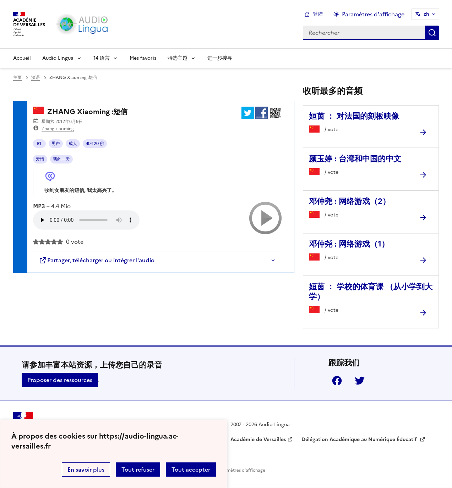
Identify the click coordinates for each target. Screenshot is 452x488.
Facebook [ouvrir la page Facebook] (336, 380)
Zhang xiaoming (58, 128)
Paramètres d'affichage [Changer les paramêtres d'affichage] (373, 14)
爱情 (40, 159)
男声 (55, 143)
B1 (39, 143)
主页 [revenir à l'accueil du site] (17, 77)
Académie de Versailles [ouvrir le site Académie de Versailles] (258, 439)
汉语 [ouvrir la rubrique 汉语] (35, 77)
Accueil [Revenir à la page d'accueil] (22, 58)
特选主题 (177, 58)
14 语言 (101, 58)
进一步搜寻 (219, 58)
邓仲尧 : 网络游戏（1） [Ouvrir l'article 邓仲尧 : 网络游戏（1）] (349, 244)
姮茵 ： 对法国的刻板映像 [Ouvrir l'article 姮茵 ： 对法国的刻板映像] (354, 116)
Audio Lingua (57, 58)
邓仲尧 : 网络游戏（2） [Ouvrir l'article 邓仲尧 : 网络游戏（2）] (349, 201)
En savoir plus (85, 469)
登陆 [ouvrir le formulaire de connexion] (318, 14)
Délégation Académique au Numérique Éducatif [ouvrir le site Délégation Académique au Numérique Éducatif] (359, 439)
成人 (73, 143)
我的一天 (61, 159)
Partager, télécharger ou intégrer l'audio (96, 260)
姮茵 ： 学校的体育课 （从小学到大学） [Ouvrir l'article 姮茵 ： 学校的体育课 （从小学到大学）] (370, 291)
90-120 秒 (95, 143)
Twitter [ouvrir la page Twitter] (359, 380)
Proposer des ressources (59, 380)
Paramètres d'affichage (241, 470)
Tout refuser (137, 469)
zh (426, 14)
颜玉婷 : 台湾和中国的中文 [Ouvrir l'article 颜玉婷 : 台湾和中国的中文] (355, 159)
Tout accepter (190, 469)
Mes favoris (143, 58)
